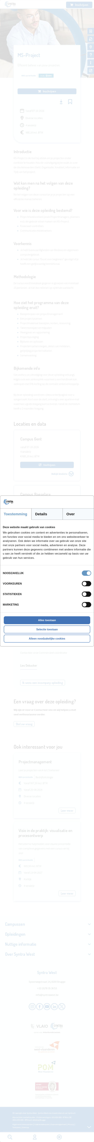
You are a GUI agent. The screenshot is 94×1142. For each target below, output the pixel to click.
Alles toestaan (47, 620)
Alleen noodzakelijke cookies (47, 638)
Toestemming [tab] (15, 514)
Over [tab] (70, 514)
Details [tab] (41, 514)
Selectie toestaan (47, 629)
